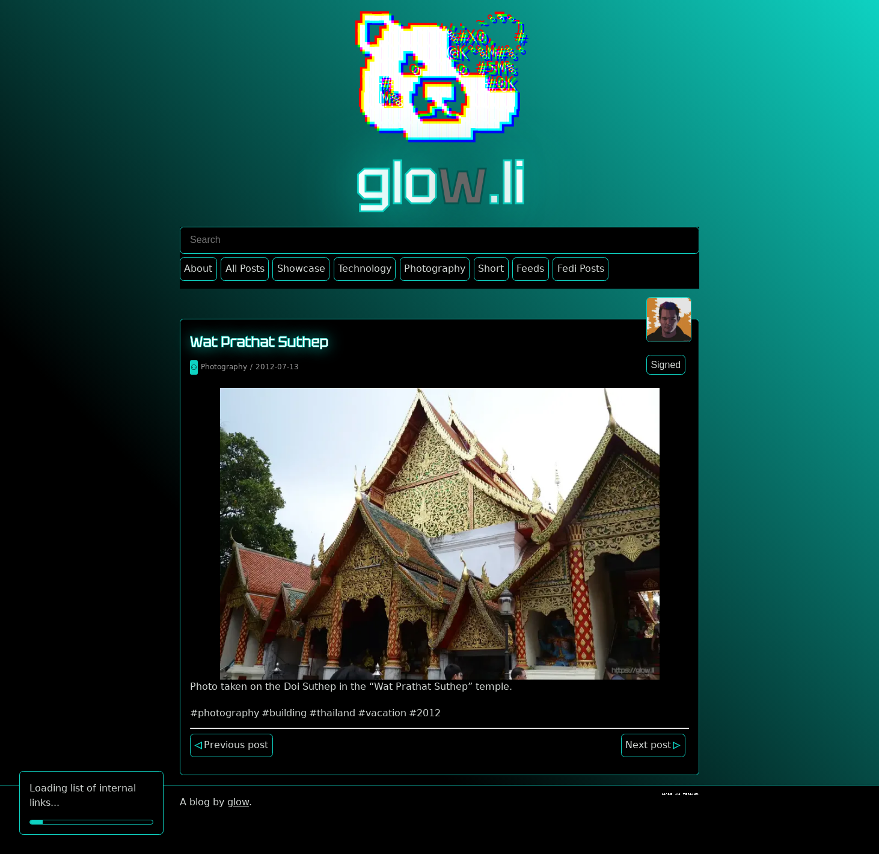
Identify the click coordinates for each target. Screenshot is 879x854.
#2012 (425, 713)
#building (284, 713)
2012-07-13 (277, 367)
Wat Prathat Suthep (259, 342)
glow (238, 802)
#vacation (382, 713)
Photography (224, 367)
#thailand (332, 713)
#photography (224, 713)
